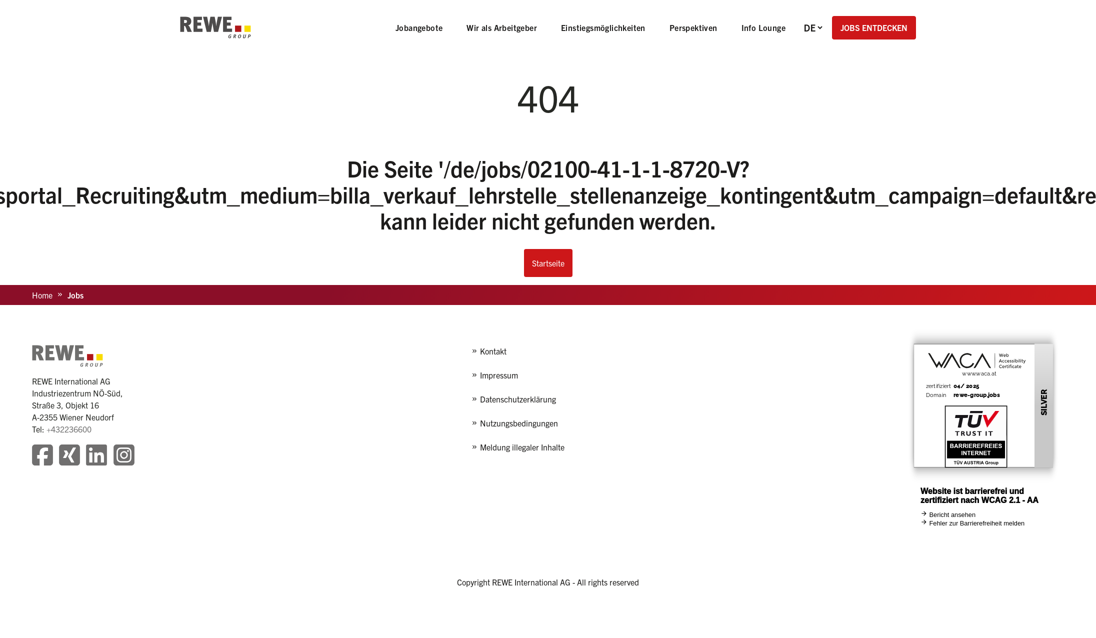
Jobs (76, 295)
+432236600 (69, 429)
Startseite (548, 263)
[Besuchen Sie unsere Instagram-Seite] (124, 456)
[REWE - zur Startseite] (215, 27)
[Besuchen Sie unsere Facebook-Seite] (42, 456)
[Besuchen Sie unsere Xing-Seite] (69, 456)
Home (42, 295)
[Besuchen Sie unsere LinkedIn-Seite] (96, 456)
